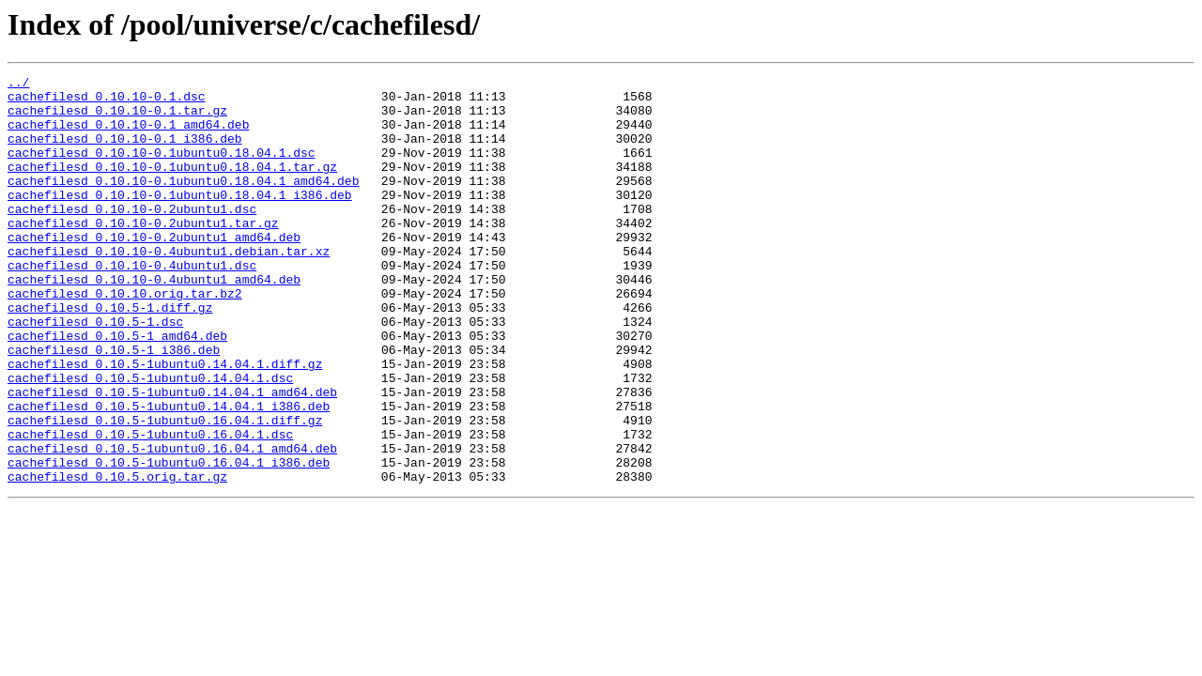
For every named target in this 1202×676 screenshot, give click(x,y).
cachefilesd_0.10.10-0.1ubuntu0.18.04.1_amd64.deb (183, 202)
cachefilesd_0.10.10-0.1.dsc (107, 101)
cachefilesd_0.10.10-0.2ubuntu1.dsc (132, 236)
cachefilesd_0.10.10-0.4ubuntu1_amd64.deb (154, 321)
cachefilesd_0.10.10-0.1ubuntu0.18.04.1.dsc (162, 169)
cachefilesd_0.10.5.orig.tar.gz (117, 557)
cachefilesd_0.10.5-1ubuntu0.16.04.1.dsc (150, 507)
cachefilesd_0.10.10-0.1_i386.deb (125, 152)
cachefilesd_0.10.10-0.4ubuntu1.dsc (132, 304)
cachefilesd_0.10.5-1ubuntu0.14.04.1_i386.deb (169, 473)
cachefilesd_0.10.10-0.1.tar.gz (117, 118)
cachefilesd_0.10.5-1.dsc (95, 371)
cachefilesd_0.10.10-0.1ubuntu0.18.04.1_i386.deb (180, 219)
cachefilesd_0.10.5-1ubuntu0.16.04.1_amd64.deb (172, 523)
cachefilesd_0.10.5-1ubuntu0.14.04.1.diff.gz (165, 422)
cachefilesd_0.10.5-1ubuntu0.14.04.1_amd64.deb (172, 456)
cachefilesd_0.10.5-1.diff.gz (110, 354)
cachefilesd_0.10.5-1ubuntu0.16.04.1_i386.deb (169, 540)
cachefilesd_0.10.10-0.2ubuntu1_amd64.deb (154, 270)
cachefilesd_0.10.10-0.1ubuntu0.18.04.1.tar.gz (172, 185)
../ (18, 84)
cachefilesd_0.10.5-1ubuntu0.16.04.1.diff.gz (165, 490)
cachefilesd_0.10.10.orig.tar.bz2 (125, 338)
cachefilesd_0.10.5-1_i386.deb (114, 405)
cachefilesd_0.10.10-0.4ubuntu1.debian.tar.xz (169, 287)
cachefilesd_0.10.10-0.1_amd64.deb (128, 135)
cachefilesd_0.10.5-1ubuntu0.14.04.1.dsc (150, 439)
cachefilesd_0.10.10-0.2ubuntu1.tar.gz (143, 253)
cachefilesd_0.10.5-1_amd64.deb (117, 388)
